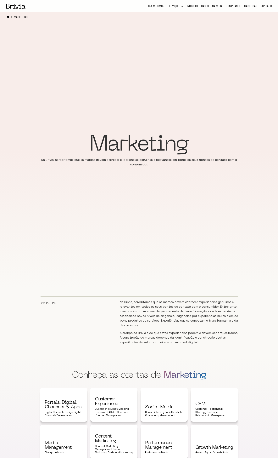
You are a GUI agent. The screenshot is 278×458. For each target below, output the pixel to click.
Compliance (233, 6)
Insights (192, 6)
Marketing (21, 17)
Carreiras (250, 6)
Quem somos (156, 6)
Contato (266, 6)
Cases (205, 6)
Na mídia (217, 6)
